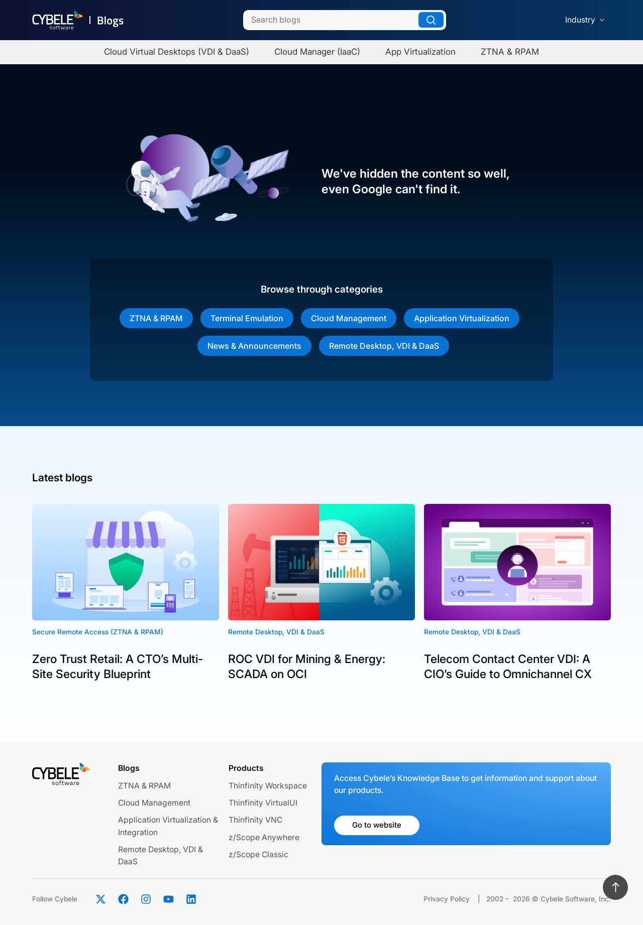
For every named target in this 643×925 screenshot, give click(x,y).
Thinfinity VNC (255, 820)
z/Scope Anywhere (264, 837)
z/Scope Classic (258, 854)
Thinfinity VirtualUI (263, 803)
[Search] (344, 20)
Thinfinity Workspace (268, 785)
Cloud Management (348, 318)
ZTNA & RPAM (156, 318)
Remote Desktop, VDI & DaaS (384, 346)
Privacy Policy (446, 899)
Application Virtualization (461, 318)
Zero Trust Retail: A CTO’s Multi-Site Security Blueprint (117, 666)
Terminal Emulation (246, 318)
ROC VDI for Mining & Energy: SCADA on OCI (306, 666)
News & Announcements (254, 346)
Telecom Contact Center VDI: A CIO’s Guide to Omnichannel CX (508, 666)
